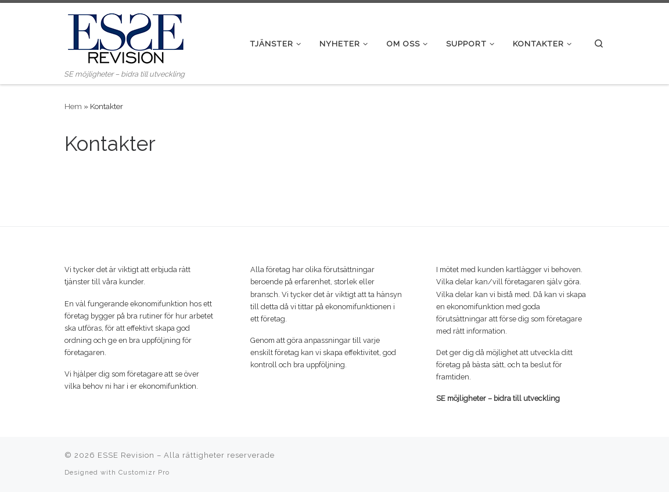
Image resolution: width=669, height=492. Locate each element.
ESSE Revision (126, 455)
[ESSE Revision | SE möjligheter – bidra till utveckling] (125, 35)
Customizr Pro (144, 472)
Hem (73, 106)
